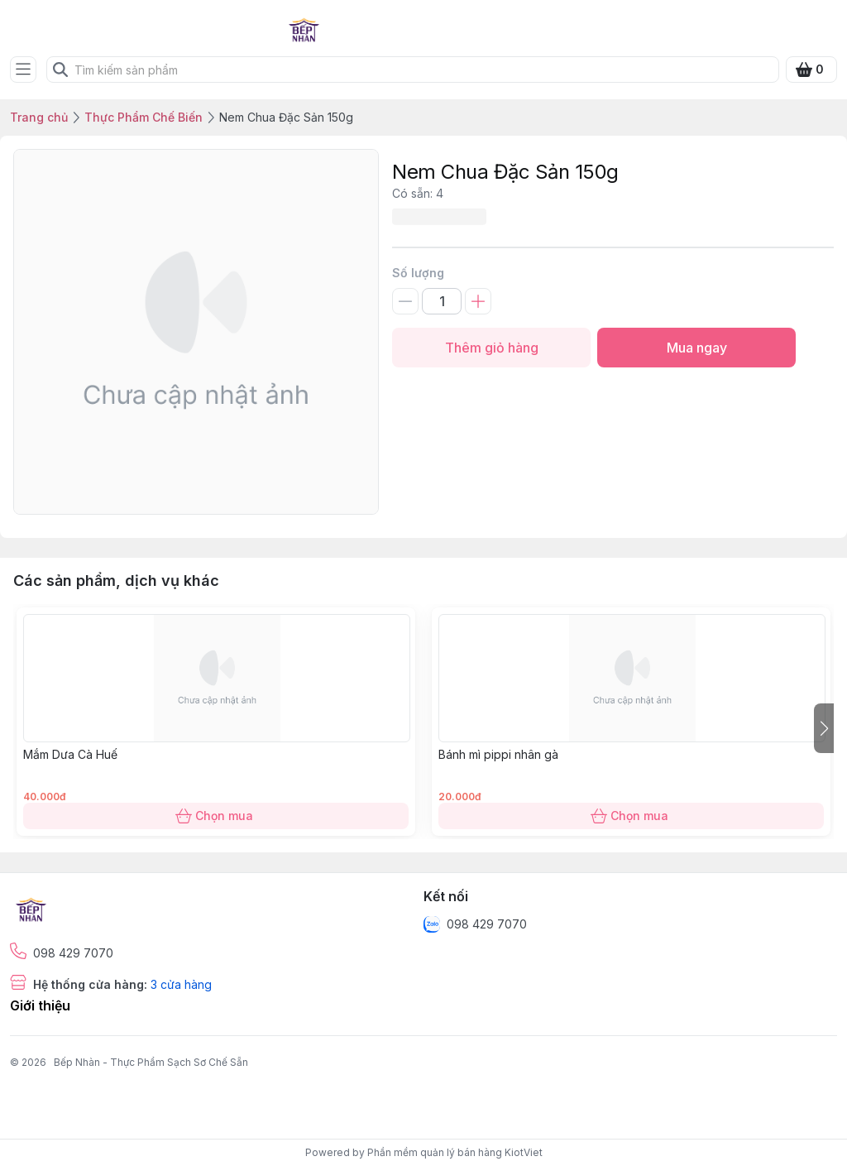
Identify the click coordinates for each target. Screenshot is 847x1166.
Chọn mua (216, 816)
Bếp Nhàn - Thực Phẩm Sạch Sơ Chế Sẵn (151, 1062)
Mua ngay (696, 347)
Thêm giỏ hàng (491, 347)
